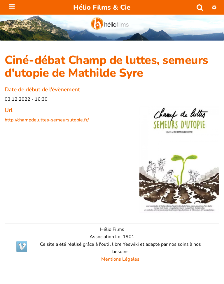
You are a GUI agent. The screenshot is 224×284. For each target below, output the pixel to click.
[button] (214, 7)
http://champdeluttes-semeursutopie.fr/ (47, 120)
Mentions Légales (120, 259)
